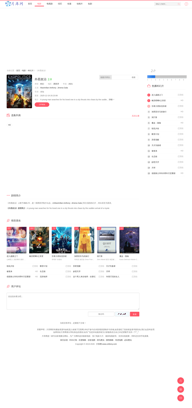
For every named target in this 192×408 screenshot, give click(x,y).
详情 (112, 100)
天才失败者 (121, 266)
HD (9, 125)
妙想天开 (88, 271)
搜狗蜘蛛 (109, 340)
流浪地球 (55, 276)
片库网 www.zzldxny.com (106, 344)
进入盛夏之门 (12, 256)
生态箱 (55, 271)
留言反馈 (64, 340)
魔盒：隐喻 (124, 256)
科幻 (42, 84)
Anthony (52, 88)
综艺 (60, 4)
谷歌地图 (91, 340)
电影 (39, 4)
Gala (66, 88)
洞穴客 (100, 256)
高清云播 (135, 116)
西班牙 (56, 84)
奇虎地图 (119, 340)
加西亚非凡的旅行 (81, 256)
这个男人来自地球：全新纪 (88, 276)
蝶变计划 (55, 266)
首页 (30, 4)
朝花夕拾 (22, 266)
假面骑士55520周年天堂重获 (22, 276)
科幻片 (31, 70)
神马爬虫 (100, 340)
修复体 (22, 271)
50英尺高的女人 (121, 276)
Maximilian (44, 88)
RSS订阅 (73, 340)
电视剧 (50, 4)
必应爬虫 (128, 340)
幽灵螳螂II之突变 (36, 256)
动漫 (69, 4)
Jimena (60, 88)
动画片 (80, 4)
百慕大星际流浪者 (59, 256)
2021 (71, 84)
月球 (121, 271)
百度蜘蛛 (82, 340)
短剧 (90, 4)
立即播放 (42, 104)
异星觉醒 (88, 266)
